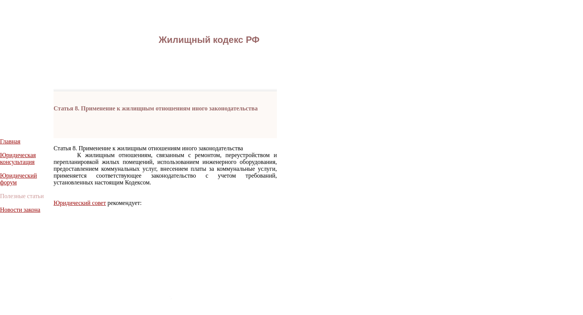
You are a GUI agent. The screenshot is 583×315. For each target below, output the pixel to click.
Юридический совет (80, 203)
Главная (10, 141)
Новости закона (20, 209)
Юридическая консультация (18, 158)
